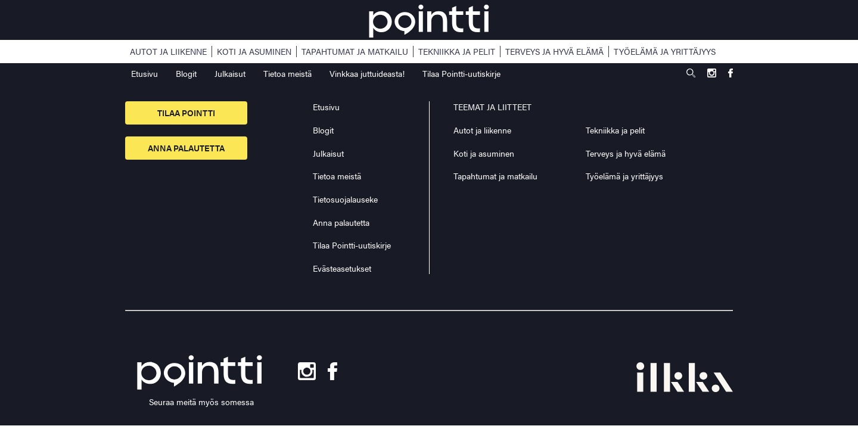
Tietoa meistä (287, 73)
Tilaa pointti (186, 113)
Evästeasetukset (342, 268)
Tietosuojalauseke (345, 199)
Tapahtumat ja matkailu (354, 51)
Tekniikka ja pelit (456, 51)
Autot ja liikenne (168, 51)
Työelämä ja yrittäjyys (665, 51)
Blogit (186, 73)
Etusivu (144, 73)
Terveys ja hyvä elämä (554, 51)
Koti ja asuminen (254, 51)
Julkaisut (229, 73)
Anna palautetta (186, 148)
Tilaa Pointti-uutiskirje (461, 73)
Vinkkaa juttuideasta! (367, 73)
